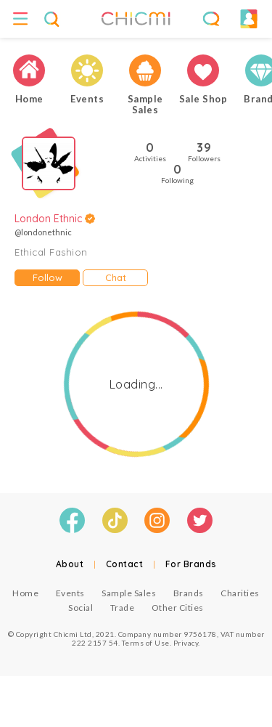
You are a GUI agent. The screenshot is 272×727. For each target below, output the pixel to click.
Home (25, 593)
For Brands (191, 564)
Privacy (186, 642)
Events (70, 593)
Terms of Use (146, 642)
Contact (125, 564)
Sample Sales (129, 593)
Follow (47, 277)
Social (80, 607)
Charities (240, 593)
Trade (122, 607)
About (70, 564)
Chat (115, 277)
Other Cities (178, 607)
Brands (188, 593)
